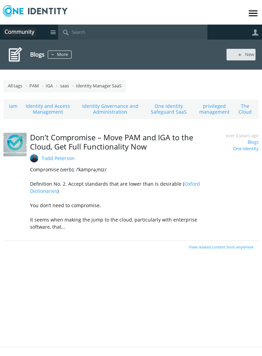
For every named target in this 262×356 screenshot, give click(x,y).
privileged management (214, 109)
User (255, 32)
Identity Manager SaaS (98, 86)
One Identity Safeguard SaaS (169, 109)
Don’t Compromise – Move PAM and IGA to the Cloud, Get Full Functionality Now (111, 141)
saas (64, 86)
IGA (49, 86)
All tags (15, 86)
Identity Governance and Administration (110, 109)
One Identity (246, 149)
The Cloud (245, 109)
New (243, 54)
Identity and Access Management (48, 109)
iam (13, 106)
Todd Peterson (58, 158)
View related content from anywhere (221, 247)
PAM (34, 86)
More (64, 54)
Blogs (253, 142)
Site (53, 32)
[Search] (132, 32)
